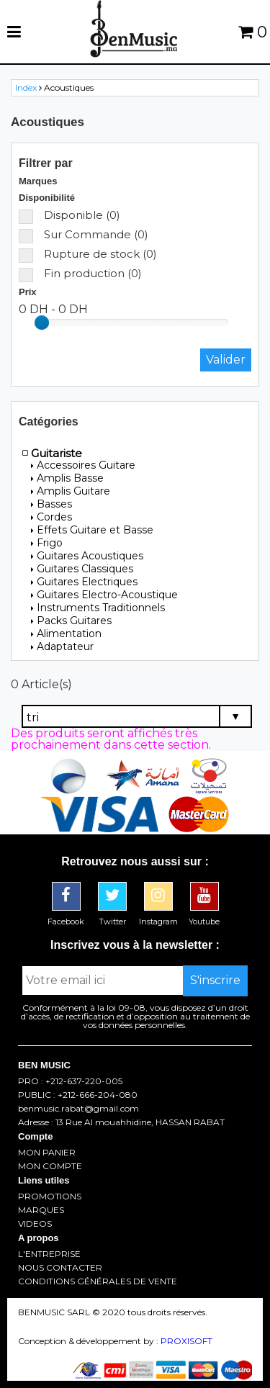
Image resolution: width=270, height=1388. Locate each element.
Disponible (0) (69, 214)
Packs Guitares (71, 620)
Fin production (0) (80, 273)
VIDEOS (35, 1224)
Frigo (47, 542)
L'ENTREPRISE (49, 1254)
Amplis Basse (67, 478)
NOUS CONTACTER (60, 1267)
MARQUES (41, 1210)
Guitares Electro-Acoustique (104, 594)
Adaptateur (62, 646)
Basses (51, 503)
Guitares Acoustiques (87, 555)
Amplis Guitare (70, 491)
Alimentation (66, 633)
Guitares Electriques (84, 581)
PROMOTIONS (49, 1196)
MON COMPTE (50, 1166)
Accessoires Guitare (83, 465)
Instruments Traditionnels (98, 607)
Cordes (51, 516)
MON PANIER (47, 1152)
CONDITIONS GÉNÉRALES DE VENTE (97, 1281)
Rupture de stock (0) (88, 253)
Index (26, 87)
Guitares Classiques (82, 568)
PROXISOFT (186, 1340)
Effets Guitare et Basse (92, 529)
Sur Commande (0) (83, 234)
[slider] (42, 322)
